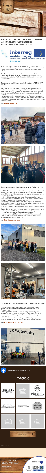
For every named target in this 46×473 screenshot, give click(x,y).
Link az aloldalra (5, 445)
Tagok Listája (23, 434)
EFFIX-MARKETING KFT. (7, 467)
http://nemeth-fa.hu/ (10, 103)
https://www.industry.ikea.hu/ (13, 322)
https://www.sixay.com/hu (12, 220)
